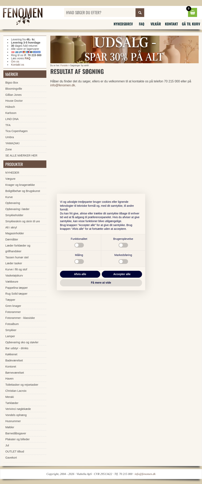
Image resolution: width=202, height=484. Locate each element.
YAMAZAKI (12, 143)
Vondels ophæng (16, 415)
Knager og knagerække (20, 184)
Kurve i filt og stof (16, 269)
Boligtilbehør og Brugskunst (22, 191)
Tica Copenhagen (16, 131)
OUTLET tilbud (14, 451)
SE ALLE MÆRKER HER (21, 155)
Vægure (10, 178)
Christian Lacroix (15, 390)
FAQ (141, 23)
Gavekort (11, 457)
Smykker (10, 330)
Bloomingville (13, 88)
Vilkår (156, 23)
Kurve (9, 197)
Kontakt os (17, 64)
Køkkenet (11, 354)
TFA (7, 125)
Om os (15, 61)
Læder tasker (13, 263)
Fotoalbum (12, 324)
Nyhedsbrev (123, 23)
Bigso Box (11, 82)
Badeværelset (14, 360)
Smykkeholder (14, 215)
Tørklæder (11, 403)
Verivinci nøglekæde (18, 408)
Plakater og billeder (17, 439)
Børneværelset (14, 372)
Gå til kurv (191, 23)
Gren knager (13, 305)
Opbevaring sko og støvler (21, 342)
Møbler (9, 427)
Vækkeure (11, 281)
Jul (7, 445)
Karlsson (10, 112)
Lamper (10, 336)
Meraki (9, 396)
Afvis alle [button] (80, 274)
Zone (8, 149)
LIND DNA (12, 119)
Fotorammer (13, 312)
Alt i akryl (11, 227)
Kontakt (171, 23)
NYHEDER (12, 172)
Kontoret (10, 366)
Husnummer (13, 421)
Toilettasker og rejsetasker (21, 384)
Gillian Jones (13, 94)
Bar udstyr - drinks (16, 348)
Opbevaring (12, 203)
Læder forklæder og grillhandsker (17, 248)
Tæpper (10, 299)
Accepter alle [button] (121, 274)
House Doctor (14, 100)
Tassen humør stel (17, 257)
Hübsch (10, 106)
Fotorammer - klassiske (20, 317)
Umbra (9, 137)
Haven (9, 378)
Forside (64, 65)
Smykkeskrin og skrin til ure (22, 221)
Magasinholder (14, 233)
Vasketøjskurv (14, 275)
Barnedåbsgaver (15, 433)
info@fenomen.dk (62, 85)
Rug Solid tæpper (16, 293)
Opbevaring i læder (17, 209)
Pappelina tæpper (16, 287)
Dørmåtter (11, 239)
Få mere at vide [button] (101, 282)
